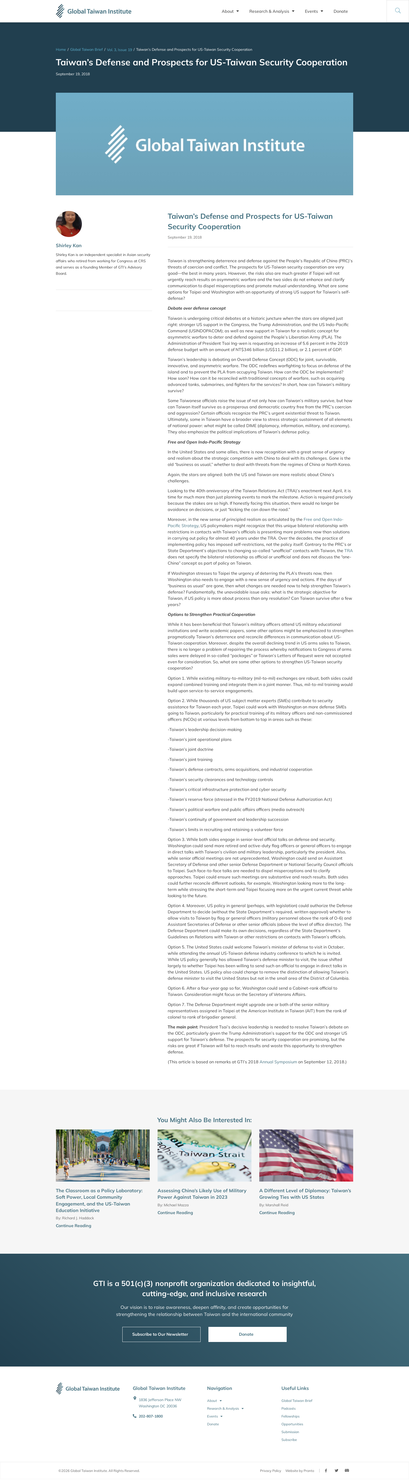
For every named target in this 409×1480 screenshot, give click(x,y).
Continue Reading (73, 1225)
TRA (348, 550)
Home (61, 49)
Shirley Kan (69, 245)
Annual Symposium (278, 1061)
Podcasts (288, 1408)
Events (314, 11)
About (230, 11)
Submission (290, 1432)
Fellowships (290, 1416)
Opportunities (292, 1424)
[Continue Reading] (148, 1226)
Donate (341, 11)
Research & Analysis (271, 11)
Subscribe (289, 1440)
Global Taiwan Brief (86, 49)
